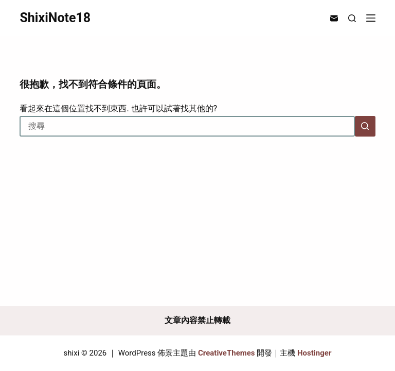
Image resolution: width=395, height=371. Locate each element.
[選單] (370, 18)
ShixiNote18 (55, 17)
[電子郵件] (334, 18)
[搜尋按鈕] (365, 126)
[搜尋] (352, 18)
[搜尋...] (187, 126)
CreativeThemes (226, 353)
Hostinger (314, 353)
